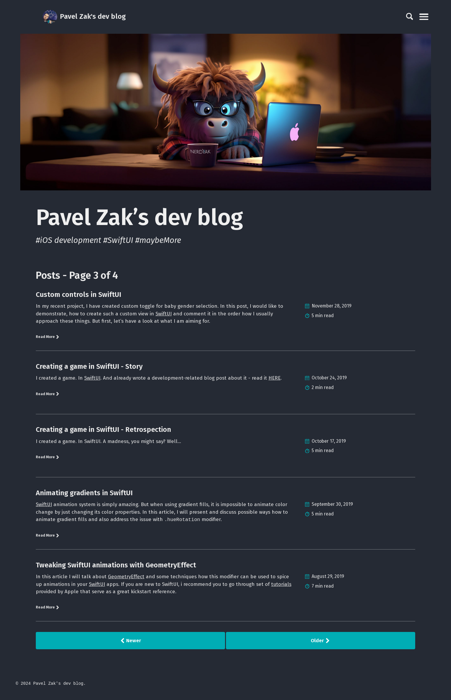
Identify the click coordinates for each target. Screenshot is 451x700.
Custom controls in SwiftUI (78, 294)
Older (320, 645)
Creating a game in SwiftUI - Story (89, 368)
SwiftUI (165, 314)
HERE (279, 379)
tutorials (46, 595)
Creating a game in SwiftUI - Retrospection (103, 431)
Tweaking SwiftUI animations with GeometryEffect (116, 568)
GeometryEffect (127, 579)
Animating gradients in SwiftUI (84, 494)
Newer (130, 645)
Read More (48, 338)
